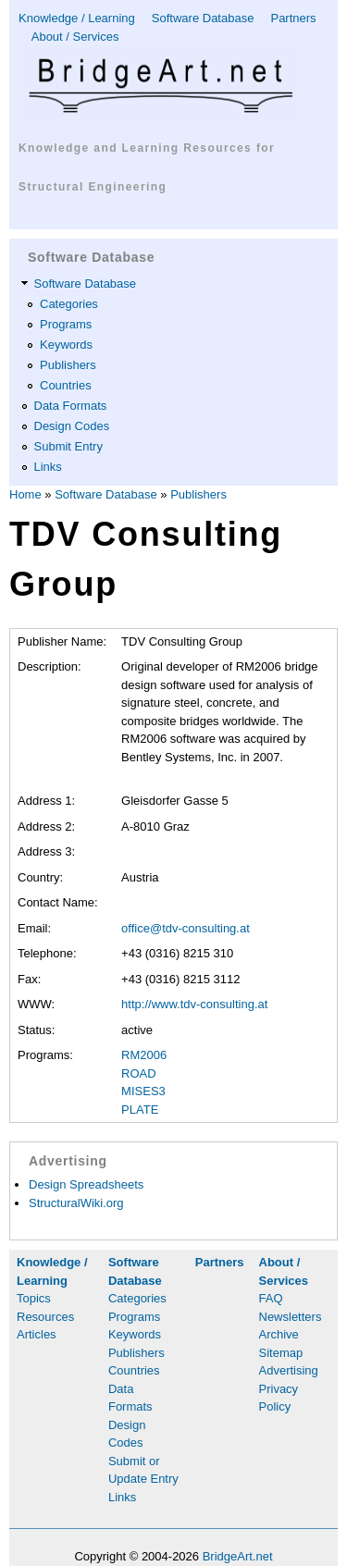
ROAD (138, 1073)
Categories (69, 304)
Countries (66, 385)
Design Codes (72, 426)
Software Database (203, 18)
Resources (45, 1317)
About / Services (75, 36)
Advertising (288, 1370)
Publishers (68, 365)
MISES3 (143, 1091)
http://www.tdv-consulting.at (194, 1004)
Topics (34, 1298)
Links (48, 467)
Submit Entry (68, 446)
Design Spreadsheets (86, 1184)
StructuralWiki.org (76, 1203)
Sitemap (281, 1353)
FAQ (271, 1298)
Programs (66, 324)
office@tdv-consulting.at (185, 928)
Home (25, 494)
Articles (36, 1334)
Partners (293, 18)
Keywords (66, 344)
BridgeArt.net (238, 1556)
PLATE (139, 1109)
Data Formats (70, 406)
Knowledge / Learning (77, 18)
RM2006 (144, 1055)
